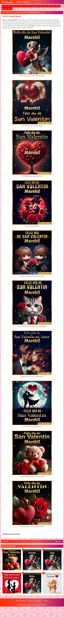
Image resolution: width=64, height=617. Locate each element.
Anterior (5, 541)
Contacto (30, 600)
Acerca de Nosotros (21, 600)
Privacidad (38, 600)
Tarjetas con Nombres (22, 2)
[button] (3, 6)
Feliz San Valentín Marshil (11, 16)
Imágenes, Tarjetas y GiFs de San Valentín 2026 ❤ (33, 605)
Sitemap (45, 600)
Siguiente (58, 541)
